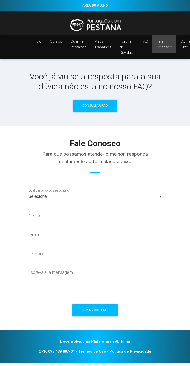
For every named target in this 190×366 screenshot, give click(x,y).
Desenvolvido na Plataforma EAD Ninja (95, 341)
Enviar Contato (95, 310)
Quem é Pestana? (78, 44)
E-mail (34, 234)
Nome (34, 215)
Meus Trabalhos (102, 44)
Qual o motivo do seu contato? (49, 190)
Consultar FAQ (95, 105)
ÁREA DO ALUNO (95, 5)
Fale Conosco (164, 44)
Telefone (36, 253)
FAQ (144, 41)
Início (37, 41)
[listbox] (95, 197)
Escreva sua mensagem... (52, 272)
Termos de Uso (92, 351)
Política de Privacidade (130, 351)
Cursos (56, 41)
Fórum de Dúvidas (126, 47)
